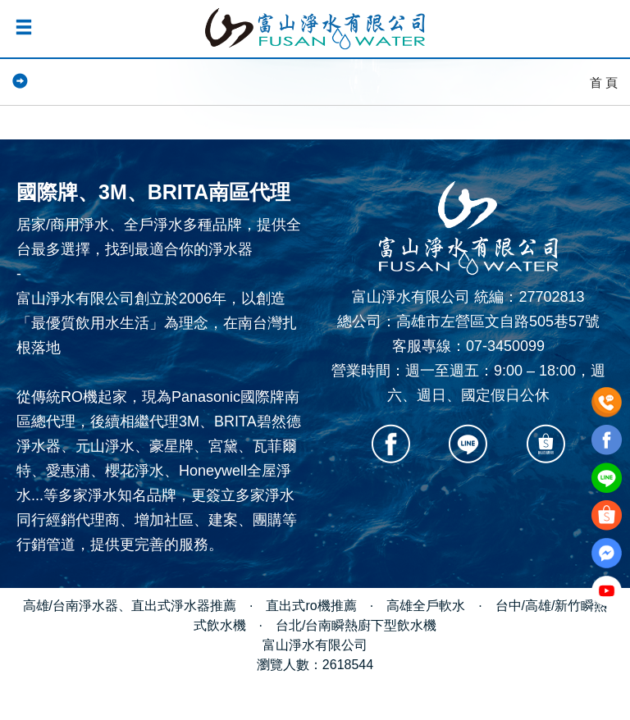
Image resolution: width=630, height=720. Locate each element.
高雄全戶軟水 (425, 606)
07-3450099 (505, 346)
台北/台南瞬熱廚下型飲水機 (356, 625)
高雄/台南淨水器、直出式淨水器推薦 (129, 606)
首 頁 (604, 82)
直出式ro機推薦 (311, 606)
